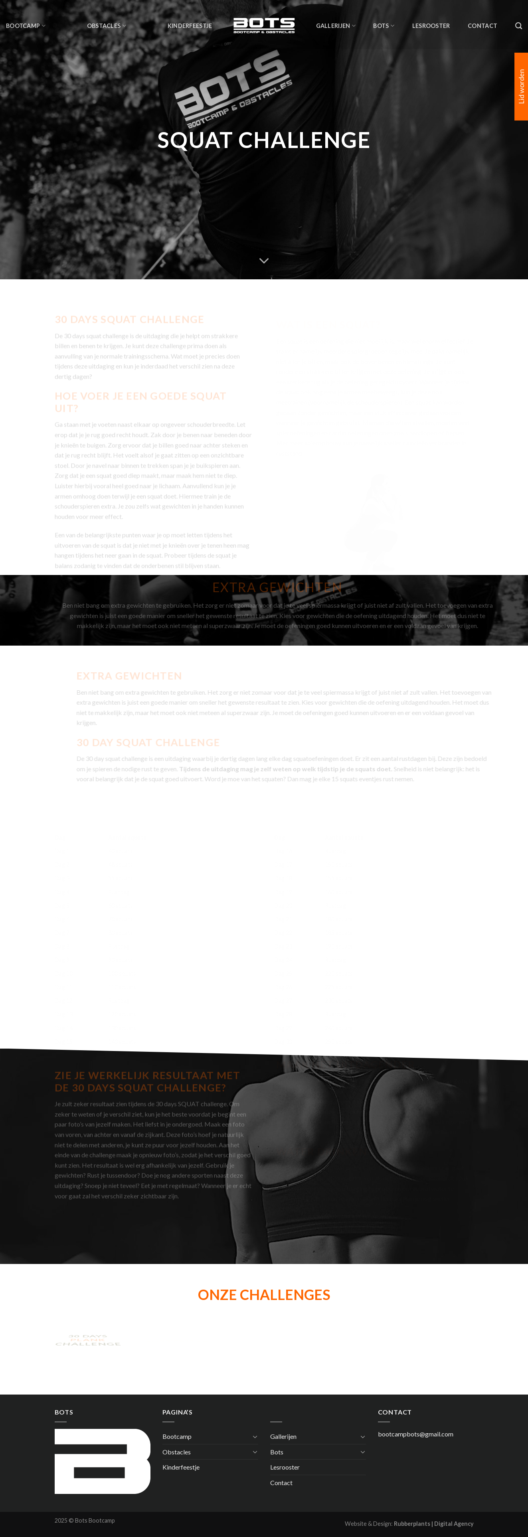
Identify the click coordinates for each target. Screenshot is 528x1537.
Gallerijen (336, 26)
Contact (482, 25)
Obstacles (106, 26)
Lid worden (521, 86)
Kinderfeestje (190, 25)
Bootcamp (25, 26)
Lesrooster (431, 25)
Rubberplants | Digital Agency (434, 1523)
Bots (383, 26)
